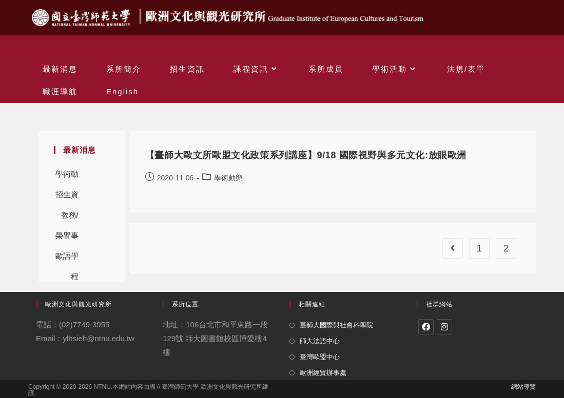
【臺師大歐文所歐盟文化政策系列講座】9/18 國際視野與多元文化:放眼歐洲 (305, 155)
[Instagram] (444, 326)
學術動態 (67, 177)
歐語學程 (67, 259)
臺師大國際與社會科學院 (336, 325)
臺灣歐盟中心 (320, 357)
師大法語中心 (320, 341)
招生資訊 (67, 197)
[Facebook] (426, 326)
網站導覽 (523, 386)
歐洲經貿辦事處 (323, 372)
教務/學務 (70, 218)
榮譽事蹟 (67, 238)
